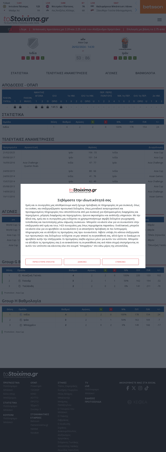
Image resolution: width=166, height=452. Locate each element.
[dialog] (83, 226)
